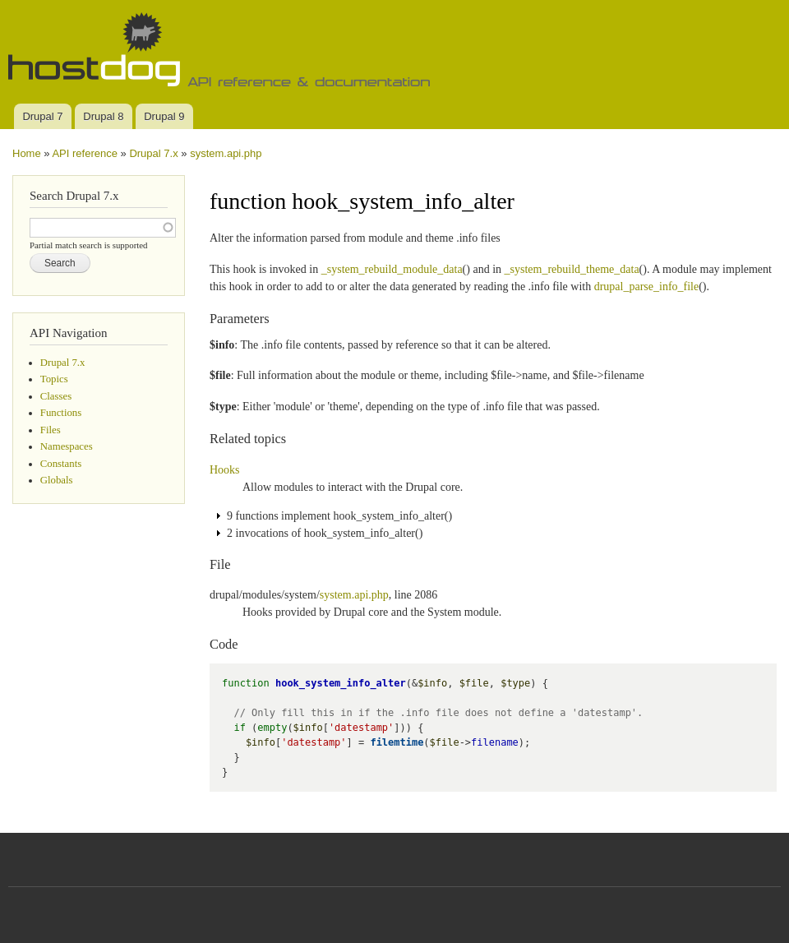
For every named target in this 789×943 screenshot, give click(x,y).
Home (26, 153)
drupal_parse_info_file (646, 286)
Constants (60, 463)
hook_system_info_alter (340, 683)
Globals (56, 480)
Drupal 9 (164, 116)
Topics (54, 379)
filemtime (396, 742)
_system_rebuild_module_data (392, 269)
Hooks (225, 470)
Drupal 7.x (153, 153)
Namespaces (66, 446)
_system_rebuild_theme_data (572, 269)
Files (50, 430)
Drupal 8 (103, 116)
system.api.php (225, 153)
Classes (56, 396)
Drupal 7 (42, 116)
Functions (60, 412)
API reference (85, 153)
